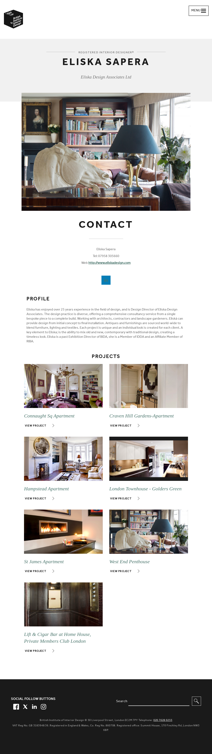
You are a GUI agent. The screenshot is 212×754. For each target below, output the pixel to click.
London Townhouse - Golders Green (145, 488)
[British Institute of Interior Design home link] (13, 24)
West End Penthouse (129, 561)
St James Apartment (44, 561)
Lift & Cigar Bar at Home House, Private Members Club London (57, 638)
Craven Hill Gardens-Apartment (141, 415)
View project (35, 426)
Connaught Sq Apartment (49, 415)
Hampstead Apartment (46, 488)
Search (122, 701)
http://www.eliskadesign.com (109, 263)
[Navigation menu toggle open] (199, 11)
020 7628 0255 (162, 720)
